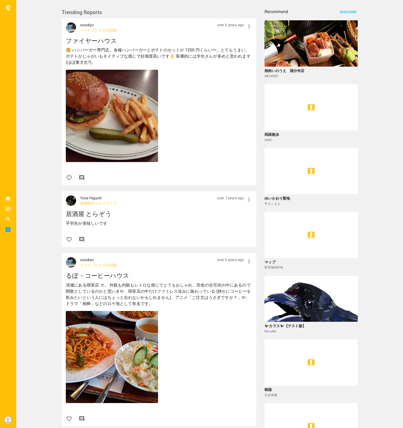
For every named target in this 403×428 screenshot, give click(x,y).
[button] (8, 219)
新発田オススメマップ (98, 203)
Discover (348, 12)
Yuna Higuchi (91, 198)
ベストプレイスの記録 (98, 30)
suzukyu (87, 25)
